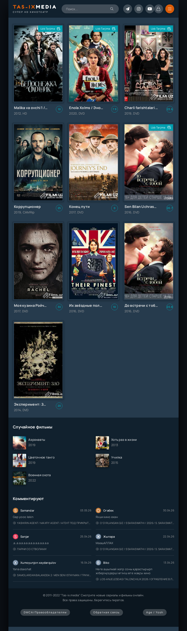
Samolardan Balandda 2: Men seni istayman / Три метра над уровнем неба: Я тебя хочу (52, 575)
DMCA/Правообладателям (45, 612)
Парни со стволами (29, 549)
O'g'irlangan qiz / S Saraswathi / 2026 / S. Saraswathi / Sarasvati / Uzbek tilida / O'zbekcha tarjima (135, 523)
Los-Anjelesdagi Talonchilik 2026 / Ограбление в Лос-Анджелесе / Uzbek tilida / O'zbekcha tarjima (135, 579)
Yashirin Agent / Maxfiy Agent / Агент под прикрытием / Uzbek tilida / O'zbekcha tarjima (52, 523)
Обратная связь (106, 612)
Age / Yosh (154, 612)
